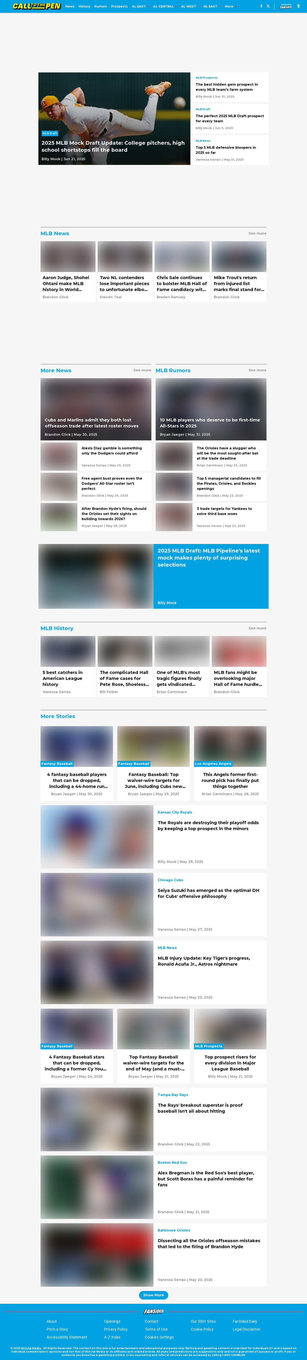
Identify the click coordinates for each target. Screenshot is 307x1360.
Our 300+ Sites (203, 1321)
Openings (112, 1321)
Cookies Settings (159, 1337)
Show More (153, 1295)
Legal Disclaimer (247, 1329)
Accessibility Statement (67, 1337)
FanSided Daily (245, 1321)
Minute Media (31, 1348)
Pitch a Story (57, 1329)
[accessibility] (299, 6)
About (52, 1321)
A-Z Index (112, 1337)
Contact (151, 1321)
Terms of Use (156, 1329)
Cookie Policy (202, 1329)
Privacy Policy (116, 1329)
